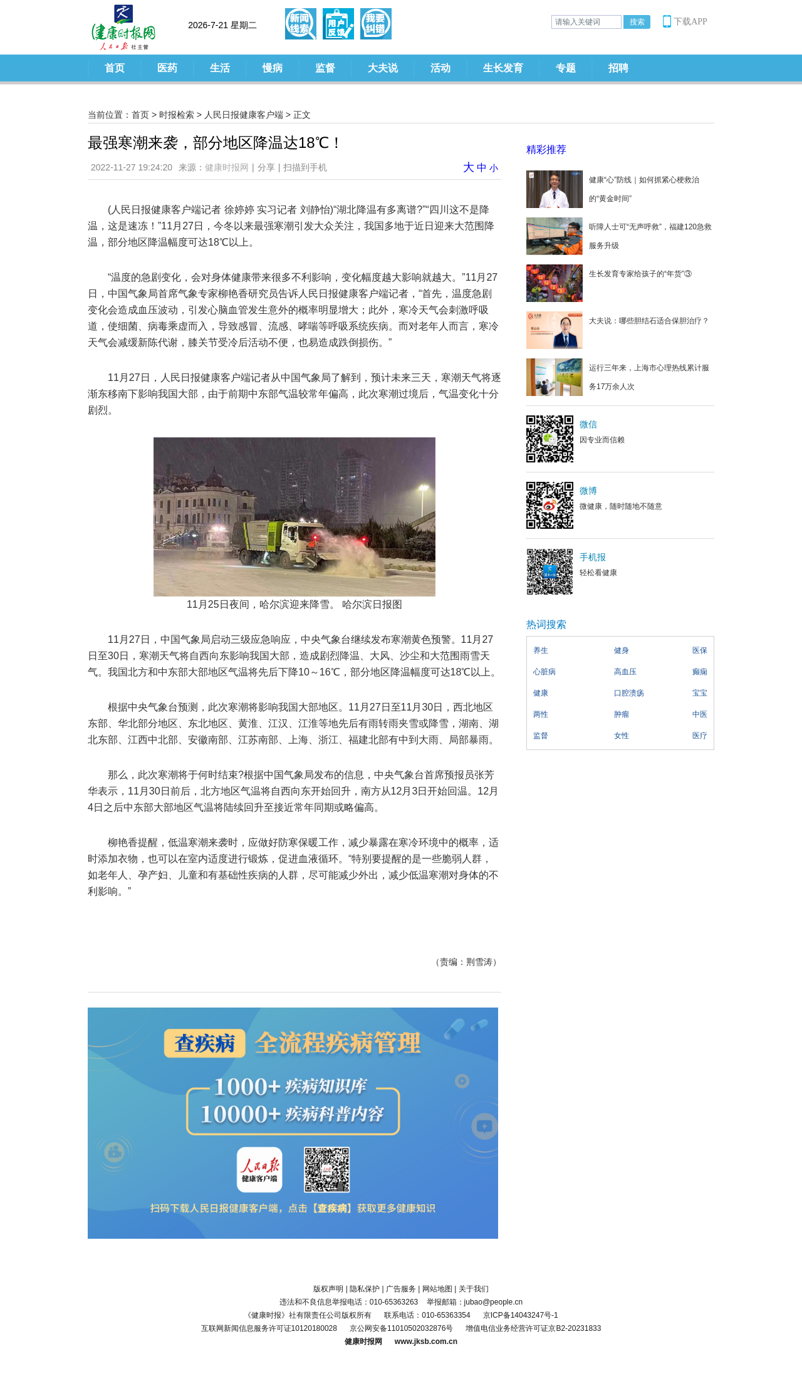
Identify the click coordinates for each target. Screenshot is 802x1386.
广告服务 (401, 1288)
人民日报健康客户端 (243, 115)
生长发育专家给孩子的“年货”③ (640, 273)
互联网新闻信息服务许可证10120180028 (269, 1328)
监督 (325, 68)
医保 (699, 650)
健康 (540, 693)
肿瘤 (621, 714)
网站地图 (437, 1288)
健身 (621, 650)
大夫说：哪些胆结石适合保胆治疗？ (649, 320)
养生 (540, 650)
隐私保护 (365, 1288)
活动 (440, 68)
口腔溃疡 (629, 693)
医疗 (699, 735)
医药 (167, 68)
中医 (699, 714)
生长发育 (503, 68)
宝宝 (699, 693)
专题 (566, 68)
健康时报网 (227, 167)
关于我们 (474, 1288)
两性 (540, 714)
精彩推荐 (546, 149)
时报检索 (176, 115)
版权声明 (328, 1288)
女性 (621, 735)
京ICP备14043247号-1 (520, 1315)
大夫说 (383, 68)
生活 (220, 68)
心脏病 (544, 671)
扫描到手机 (305, 167)
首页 (115, 68)
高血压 (625, 671)
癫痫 (699, 671)
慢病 (273, 68)
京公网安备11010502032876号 (401, 1328)
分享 (266, 167)
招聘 (618, 68)
